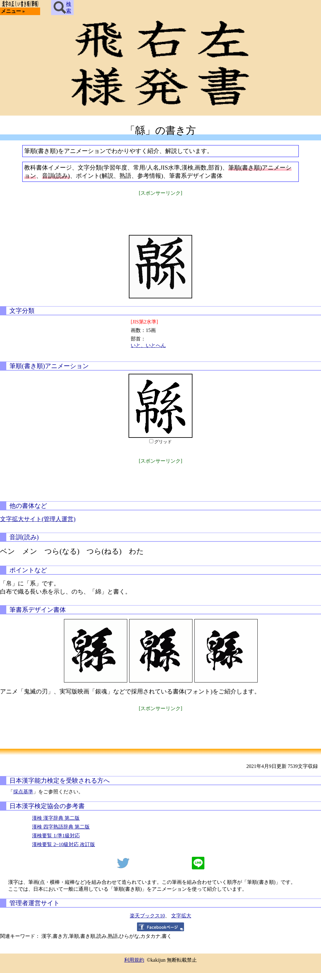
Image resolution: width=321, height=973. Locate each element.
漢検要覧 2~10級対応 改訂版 (63, 844)
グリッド (163, 441)
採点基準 (23, 791)
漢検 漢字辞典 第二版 (56, 818)
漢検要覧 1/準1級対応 (56, 835)
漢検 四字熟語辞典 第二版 (61, 826)
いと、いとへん (148, 345)
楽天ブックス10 (147, 915)
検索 (62, 7)
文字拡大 (181, 915)
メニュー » (13, 11)
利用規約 (134, 960)
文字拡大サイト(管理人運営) (38, 519)
